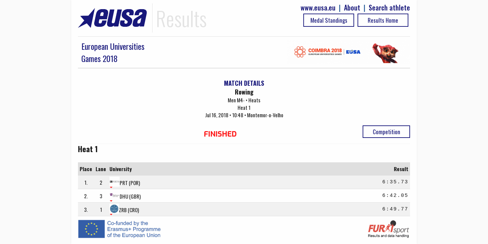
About (352, 7)
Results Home (383, 20)
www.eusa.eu (318, 7)
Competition (386, 131)
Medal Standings (328, 20)
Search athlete (389, 7)
